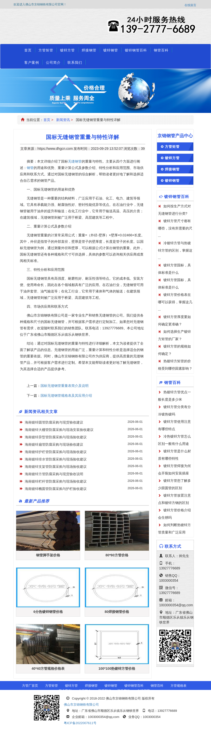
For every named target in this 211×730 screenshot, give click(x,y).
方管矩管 (46, 50)
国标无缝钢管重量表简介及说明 (64, 386)
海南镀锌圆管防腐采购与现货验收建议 (54, 422)
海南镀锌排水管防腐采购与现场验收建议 (56, 459)
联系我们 (74, 62)
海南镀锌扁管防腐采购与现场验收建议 (54, 444)
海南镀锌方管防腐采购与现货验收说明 (54, 474)
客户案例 (31, 62)
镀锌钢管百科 (136, 50)
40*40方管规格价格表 (48, 668)
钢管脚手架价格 (48, 555)
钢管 (30, 168)
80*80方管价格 (117, 555)
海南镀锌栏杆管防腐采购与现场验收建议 (56, 481)
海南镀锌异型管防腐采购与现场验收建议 (56, 437)
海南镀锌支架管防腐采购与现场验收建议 (56, 467)
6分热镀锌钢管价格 (48, 612)
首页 (28, 50)
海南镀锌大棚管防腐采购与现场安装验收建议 (59, 430)
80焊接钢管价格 (117, 612)
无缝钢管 (75, 161)
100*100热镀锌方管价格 (116, 668)
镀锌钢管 (110, 50)
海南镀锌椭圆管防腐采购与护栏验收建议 (56, 489)
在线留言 (190, 5)
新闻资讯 (63, 120)
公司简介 (53, 62)
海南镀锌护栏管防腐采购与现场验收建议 (56, 452)
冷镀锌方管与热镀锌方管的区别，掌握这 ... (175, 250)
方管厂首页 (30, 685)
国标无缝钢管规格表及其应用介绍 (66, 395)
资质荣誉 (123, 691)
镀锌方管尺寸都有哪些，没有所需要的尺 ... (175, 228)
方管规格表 (178, 685)
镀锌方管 (67, 50)
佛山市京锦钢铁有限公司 (81, 704)
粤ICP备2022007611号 (80, 723)
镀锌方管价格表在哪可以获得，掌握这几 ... (175, 302)
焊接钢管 (89, 50)
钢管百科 (161, 50)
